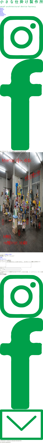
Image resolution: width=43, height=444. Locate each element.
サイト (1, 271)
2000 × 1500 (8, 254)
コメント (3, 268)
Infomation (3, 14)
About (1, 8)
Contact (2, 15)
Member (2, 13)
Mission (2, 9)
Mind (1, 11)
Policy (1, 10)
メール (2, 270)
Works (1, 12)
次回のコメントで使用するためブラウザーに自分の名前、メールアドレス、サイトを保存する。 (21, 273)
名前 (1, 269)
